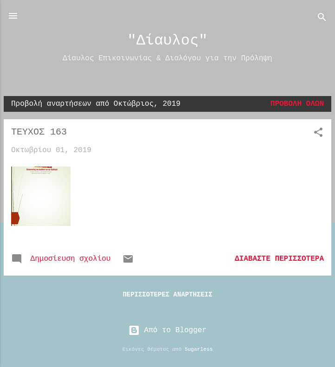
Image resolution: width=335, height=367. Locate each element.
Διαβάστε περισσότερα (279, 259)
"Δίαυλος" (168, 40)
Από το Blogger (167, 330)
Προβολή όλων (297, 104)
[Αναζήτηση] (322, 19)
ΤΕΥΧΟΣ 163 (39, 132)
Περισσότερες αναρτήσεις (167, 294)
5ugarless (199, 349)
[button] (318, 134)
